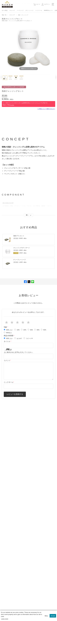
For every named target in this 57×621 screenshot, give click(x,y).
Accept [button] (53, 615)
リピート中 (28, 338)
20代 (23, 330)
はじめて (18, 338)
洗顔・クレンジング (23, 15)
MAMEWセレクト (48, 10)
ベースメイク (20, 10)
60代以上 (8, 332)
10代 (17, 330)
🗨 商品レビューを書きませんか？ (46, 108)
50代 (43, 330)
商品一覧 (4, 15)
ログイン (47, 4)
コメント (7, 360)
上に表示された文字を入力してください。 (19, 352)
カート (38, 4)
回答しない (8, 330)
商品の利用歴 (9, 336)
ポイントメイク (29, 10)
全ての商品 (5, 10)
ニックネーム (8, 382)
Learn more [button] (4, 619)
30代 (30, 330)
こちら (12, 105)
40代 (36, 330)
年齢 (6, 327)
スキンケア (12, 10)
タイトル (7, 341)
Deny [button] (46, 615)
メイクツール (38, 10)
